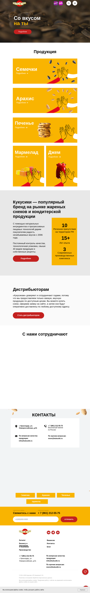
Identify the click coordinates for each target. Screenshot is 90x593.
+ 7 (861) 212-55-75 (55, 426)
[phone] (36, 519)
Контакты (51, 543)
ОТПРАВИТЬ (68, 519)
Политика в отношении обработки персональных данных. (35, 578)
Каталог (22, 540)
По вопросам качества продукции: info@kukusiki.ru (55, 558)
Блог (49, 547)
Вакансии (51, 540)
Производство (25, 550)
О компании (24, 547)
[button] (28, 315)
